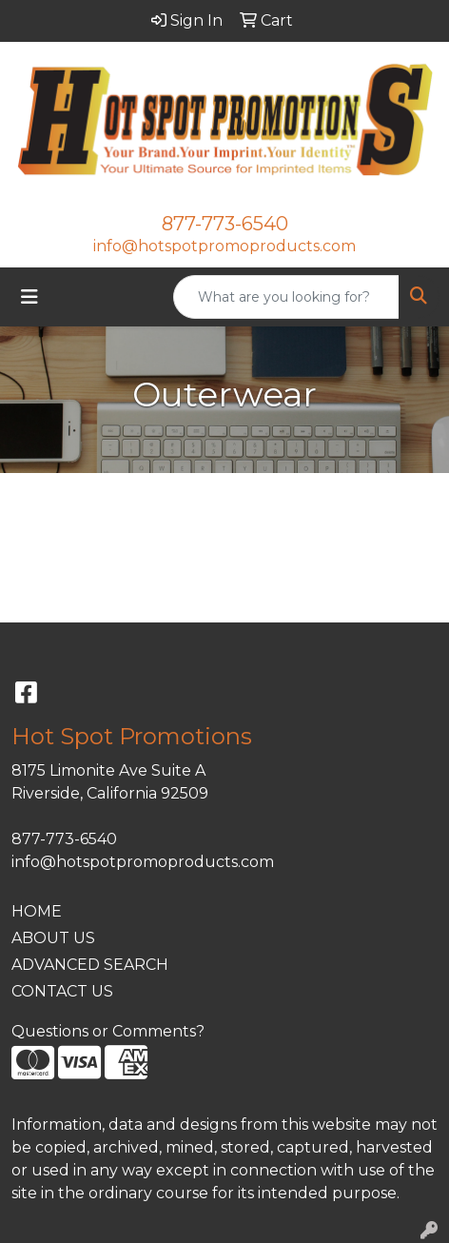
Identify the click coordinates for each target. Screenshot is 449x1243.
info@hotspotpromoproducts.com (224, 246)
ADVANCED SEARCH (89, 965)
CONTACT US (62, 991)
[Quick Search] (286, 297)
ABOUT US (53, 938)
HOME (36, 911)
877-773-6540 (225, 223)
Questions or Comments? (108, 1031)
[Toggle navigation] (29, 297)
